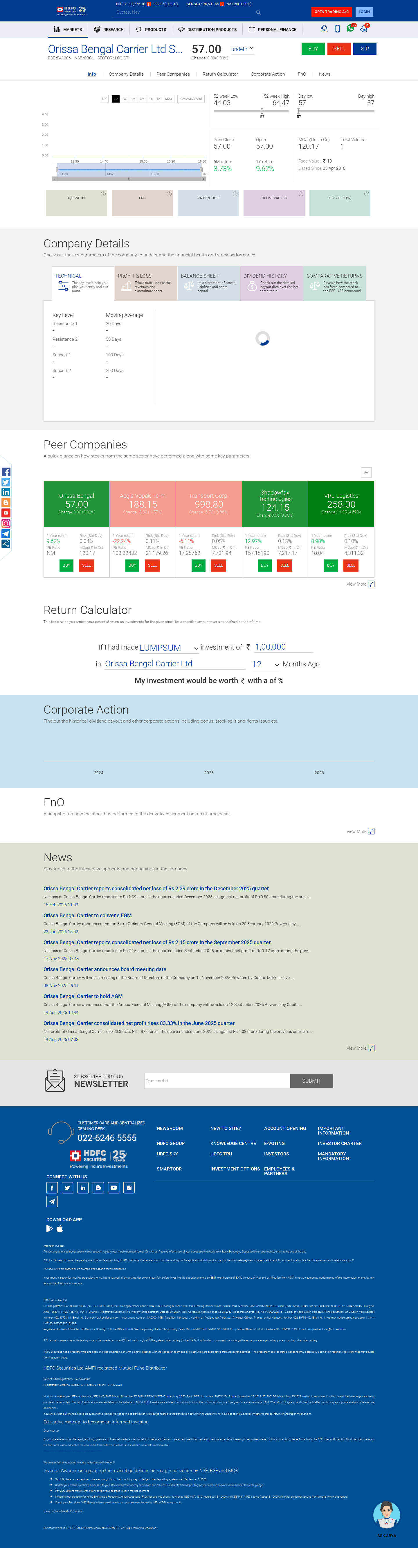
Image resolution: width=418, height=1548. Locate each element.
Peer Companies (173, 74)
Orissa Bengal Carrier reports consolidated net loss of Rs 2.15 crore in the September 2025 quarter (157, 942)
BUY (66, 565)
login (364, 12)
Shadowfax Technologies (275, 495)
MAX (168, 99)
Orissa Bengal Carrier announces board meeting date (105, 969)
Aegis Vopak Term (143, 496)
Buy (313, 48)
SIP (365, 48)
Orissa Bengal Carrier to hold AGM (83, 996)
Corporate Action (268, 74)
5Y (159, 99)
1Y (151, 99)
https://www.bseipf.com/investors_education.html (73, 1450)
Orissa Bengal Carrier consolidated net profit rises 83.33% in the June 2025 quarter (139, 1023)
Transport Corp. (209, 496)
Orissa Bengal (76, 496)
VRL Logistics (341, 496)
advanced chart (191, 98)
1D (116, 99)
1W (124, 99)
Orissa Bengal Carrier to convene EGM (88, 915)
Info (92, 74)
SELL (86, 565)
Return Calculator (220, 74)
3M (142, 99)
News (324, 74)
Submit (311, 1081)
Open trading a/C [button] (332, 12)
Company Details (126, 74)
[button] (243, 49)
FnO (302, 74)
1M (133, 99)
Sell (339, 48)
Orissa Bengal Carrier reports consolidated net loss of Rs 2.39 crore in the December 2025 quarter (156, 888)
